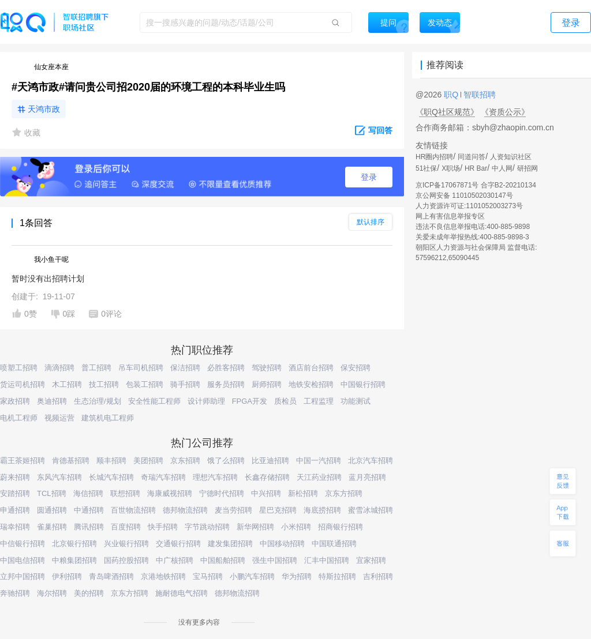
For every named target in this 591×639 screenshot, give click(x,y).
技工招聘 (104, 384)
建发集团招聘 (230, 543)
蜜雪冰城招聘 (370, 510)
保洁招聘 (185, 367)
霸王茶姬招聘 (22, 460)
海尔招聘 (52, 593)
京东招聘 (185, 460)
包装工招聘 (144, 384)
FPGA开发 (249, 401)
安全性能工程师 (154, 401)
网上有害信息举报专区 (450, 216)
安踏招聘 (15, 493)
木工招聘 (67, 384)
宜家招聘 (371, 560)
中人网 (502, 168)
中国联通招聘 (334, 543)
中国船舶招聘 (222, 560)
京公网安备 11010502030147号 (464, 195)
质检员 (285, 401)
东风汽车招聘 (59, 477)
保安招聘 (356, 367)
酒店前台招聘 (311, 367)
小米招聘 (296, 527)
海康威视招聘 (169, 493)
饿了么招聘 (226, 460)
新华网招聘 (255, 527)
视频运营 (59, 418)
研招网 (527, 168)
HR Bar (476, 168)
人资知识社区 (511, 157)
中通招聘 (89, 510)
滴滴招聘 (59, 367)
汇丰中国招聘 (326, 560)
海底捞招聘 (322, 510)
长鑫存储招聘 (267, 477)
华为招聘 (297, 576)
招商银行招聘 (340, 527)
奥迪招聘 (52, 401)
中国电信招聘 (22, 560)
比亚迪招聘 (270, 460)
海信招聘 (88, 493)
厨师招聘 (267, 384)
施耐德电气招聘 (181, 593)
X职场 (451, 168)
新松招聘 (303, 493)
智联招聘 (478, 94)
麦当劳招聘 (233, 510)
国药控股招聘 (126, 560)
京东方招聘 (343, 493)
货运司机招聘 (22, 384)
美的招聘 (89, 593)
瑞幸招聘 (15, 527)
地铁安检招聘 (311, 384)
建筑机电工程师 (107, 418)
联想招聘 (125, 493)
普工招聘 (96, 367)
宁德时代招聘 (221, 493)
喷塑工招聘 (19, 367)
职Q (452, 94)
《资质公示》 (505, 111)
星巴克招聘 (278, 510)
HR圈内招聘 (434, 157)
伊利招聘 (67, 576)
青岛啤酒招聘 (111, 576)
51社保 (426, 168)
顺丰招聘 (111, 460)
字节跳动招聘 (207, 527)
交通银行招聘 (178, 543)
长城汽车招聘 (111, 477)
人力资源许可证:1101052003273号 (469, 206)
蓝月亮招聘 (367, 477)
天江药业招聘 (319, 477)
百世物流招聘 (133, 510)
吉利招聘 (378, 576)
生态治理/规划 (97, 401)
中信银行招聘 (22, 543)
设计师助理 (206, 401)
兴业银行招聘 (126, 543)
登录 (369, 177)
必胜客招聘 (226, 367)
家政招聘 (15, 401)
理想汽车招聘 (215, 477)
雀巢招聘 (52, 527)
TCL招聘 (51, 493)
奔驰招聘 (15, 593)
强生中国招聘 (274, 560)
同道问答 (471, 157)
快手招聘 (163, 527)
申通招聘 (15, 510)
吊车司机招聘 (140, 367)
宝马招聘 (208, 576)
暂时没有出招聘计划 (48, 278)
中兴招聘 (266, 493)
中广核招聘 (174, 560)
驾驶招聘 (267, 367)
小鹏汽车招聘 (252, 576)
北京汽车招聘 (370, 460)
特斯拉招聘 (337, 576)
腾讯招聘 (89, 527)
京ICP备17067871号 (447, 185)
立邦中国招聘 (22, 576)
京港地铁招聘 (163, 576)
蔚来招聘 (15, 477)
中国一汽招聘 (318, 460)
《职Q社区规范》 (447, 111)
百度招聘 (126, 527)
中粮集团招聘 (74, 560)
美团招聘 (148, 460)
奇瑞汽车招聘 (163, 477)
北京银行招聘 (74, 543)
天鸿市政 (44, 109)
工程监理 (319, 401)
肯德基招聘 (70, 460)
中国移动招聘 (282, 543)
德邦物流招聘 (185, 510)
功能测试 (356, 401)
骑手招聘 (185, 384)
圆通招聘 (52, 510)
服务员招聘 (226, 384)
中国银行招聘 (363, 384)
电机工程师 (19, 418)
